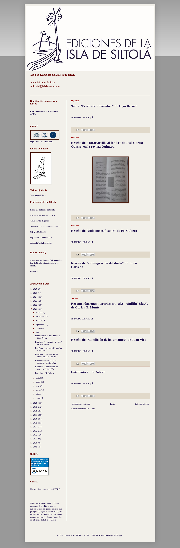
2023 (35, 301)
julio (38, 332)
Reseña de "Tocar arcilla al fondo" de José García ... (48, 343)
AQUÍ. (33, 114)
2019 (35, 407)
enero (38, 398)
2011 (35, 439)
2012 (35, 435)
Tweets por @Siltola (38, 195)
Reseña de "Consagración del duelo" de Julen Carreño (46, 355)
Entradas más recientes (81, 404)
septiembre (40, 324)
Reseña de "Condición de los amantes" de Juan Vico (108, 339)
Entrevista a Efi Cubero (88, 372)
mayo (38, 382)
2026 (35, 289)
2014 (35, 427)
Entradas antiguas (142, 404)
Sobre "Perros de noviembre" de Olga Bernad (104, 106)
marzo (38, 390)
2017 (35, 415)
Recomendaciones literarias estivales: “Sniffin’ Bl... (46, 362)
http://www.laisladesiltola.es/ (41, 237)
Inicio (112, 404)
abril (38, 386)
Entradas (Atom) (88, 409)
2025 (35, 293)
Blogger (119, 535)
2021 (35, 309)
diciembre (40, 312)
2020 (35, 403)
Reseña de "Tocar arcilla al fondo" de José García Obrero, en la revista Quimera (107, 144)
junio (38, 378)
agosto (38, 328)
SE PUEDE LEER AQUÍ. (82, 117)
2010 (35, 443)
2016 (35, 419)
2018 (35, 411)
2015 (35, 423)
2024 (35, 297)
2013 (35, 431)
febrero (39, 394)
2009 (35, 447)
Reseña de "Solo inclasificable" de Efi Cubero (104, 230)
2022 (35, 305)
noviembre (40, 316)
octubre (39, 320)
